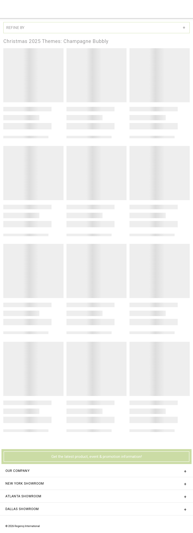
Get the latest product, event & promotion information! (96, 456)
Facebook (172, 527)
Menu (185, 8)
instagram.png (179, 527)
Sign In (145, 8)
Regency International (13, 9)
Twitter (186, 527)
